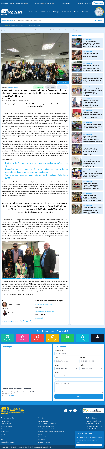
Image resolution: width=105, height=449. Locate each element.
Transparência (66, 12)
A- (52, 3)
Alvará (38, 25)
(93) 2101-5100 (13, 396)
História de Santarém (7, 426)
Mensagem (57, 380)
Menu (11, 3)
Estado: (56, 365)
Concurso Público (15, 25)
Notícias (16, 30)
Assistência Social (25, 30)
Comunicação (45, 12)
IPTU (26, 25)
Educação (56, 12)
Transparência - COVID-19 (8, 442)
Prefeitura (32, 12)
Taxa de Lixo (32, 25)
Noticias (3, 429)
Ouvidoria (85, 12)
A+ (47, 3)
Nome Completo (59, 350)
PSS (22, 25)
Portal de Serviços (43, 421)
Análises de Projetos (44, 442)
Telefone (82, 357)
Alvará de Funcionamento (46, 426)
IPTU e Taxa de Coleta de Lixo (47, 423)
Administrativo (87, 3)
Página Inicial (6, 30)
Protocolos (41, 439)
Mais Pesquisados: (5, 25)
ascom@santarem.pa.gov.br (44, 304)
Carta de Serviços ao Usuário (46, 429)
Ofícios (40, 434)
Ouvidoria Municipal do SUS (94, 426)
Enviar (79, 396)
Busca (17, 3)
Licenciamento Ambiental (93, 421)
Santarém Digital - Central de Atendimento (51, 431)
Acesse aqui (39, 318)
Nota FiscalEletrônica (92, 429)
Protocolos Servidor (44, 437)
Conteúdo (4, 3)
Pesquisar (98, 21)
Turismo (76, 12)
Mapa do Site (80, 3)
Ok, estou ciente (89, 445)
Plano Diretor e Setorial (92, 423)
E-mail (56, 357)
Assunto (56, 372)
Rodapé (24, 3)
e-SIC (2, 439)
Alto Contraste (39, 3)
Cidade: (81, 365)
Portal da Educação (6, 423)
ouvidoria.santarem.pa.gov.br (44, 311)
